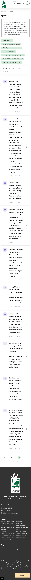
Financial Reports (20, 553)
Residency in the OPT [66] (22, 533)
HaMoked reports (5, 549)
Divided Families (7, 40)
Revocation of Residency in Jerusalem (13, 55)
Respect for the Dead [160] (7, 535)
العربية (19, 3)
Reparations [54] (5, 531)
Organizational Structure (22, 549)
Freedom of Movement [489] (8, 533)
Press (2, 551)
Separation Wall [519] (21, 531)
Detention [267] (19, 523)
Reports (3, 547)
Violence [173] (19, 521)
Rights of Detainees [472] (7, 537)
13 (22, 457)
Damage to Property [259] (7, 521)
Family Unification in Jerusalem (11, 44)
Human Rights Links (20, 547)
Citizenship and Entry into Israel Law (13, 59)
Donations (18, 551)
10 (11, 457)
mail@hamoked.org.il (11, 513)
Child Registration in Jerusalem (11, 48)
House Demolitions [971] (7, 539)
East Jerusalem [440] (21, 535)
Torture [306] (4, 529)
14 (26, 457)
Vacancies (18, 555)
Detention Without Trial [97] (7, 527)
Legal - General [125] (21, 525)
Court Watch (4, 553)
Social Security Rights (9, 51)
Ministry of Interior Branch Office (12, 62)
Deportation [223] (20, 537)
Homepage (3, 11)
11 (15, 457)
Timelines (3, 555)
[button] (15, 70)
